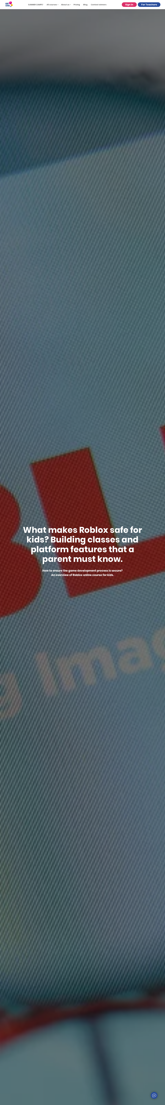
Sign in (129, 4)
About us (65, 4)
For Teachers (149, 4)
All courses (52, 4)
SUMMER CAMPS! (35, 4)
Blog (85, 4)
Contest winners (98, 4)
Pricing (77, 4)
